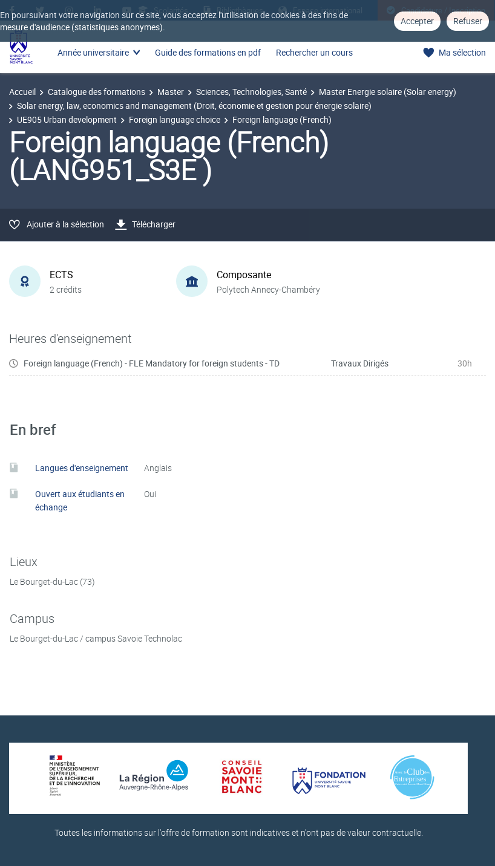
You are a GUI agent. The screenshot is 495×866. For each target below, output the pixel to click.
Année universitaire (93, 52)
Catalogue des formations (96, 91)
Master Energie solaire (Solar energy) (387, 91)
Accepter (417, 21)
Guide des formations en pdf (208, 52)
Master (170, 91)
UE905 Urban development (67, 119)
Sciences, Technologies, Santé (251, 91)
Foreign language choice (174, 119)
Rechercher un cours (314, 52)
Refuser (467, 21)
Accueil (22, 91)
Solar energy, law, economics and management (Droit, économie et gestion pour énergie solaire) (194, 105)
